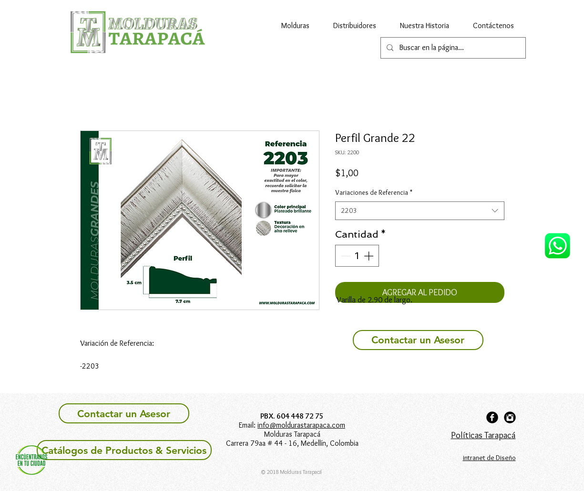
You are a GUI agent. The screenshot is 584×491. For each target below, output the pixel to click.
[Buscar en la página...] (452, 48)
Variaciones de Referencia (373, 192)
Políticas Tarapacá (483, 435)
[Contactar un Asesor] (418, 340)
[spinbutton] (357, 255)
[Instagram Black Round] (510, 417)
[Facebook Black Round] (492, 417)
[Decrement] (345, 255)
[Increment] (369, 255)
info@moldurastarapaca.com (301, 425)
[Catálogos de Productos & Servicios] (124, 450)
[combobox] (419, 210)
